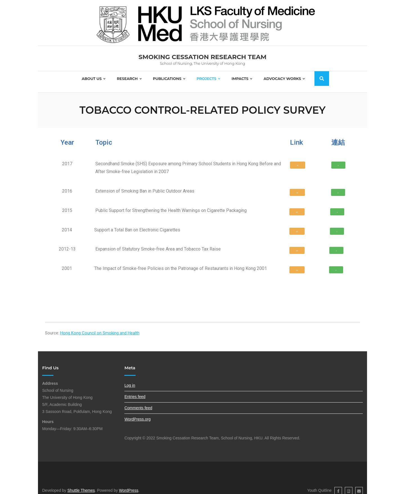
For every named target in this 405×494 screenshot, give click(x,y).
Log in (129, 379)
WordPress (128, 484)
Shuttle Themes (81, 484)
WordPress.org (137, 413)
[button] (297, 158)
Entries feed (134, 390)
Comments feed (138, 401)
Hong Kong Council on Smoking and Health (100, 326)
